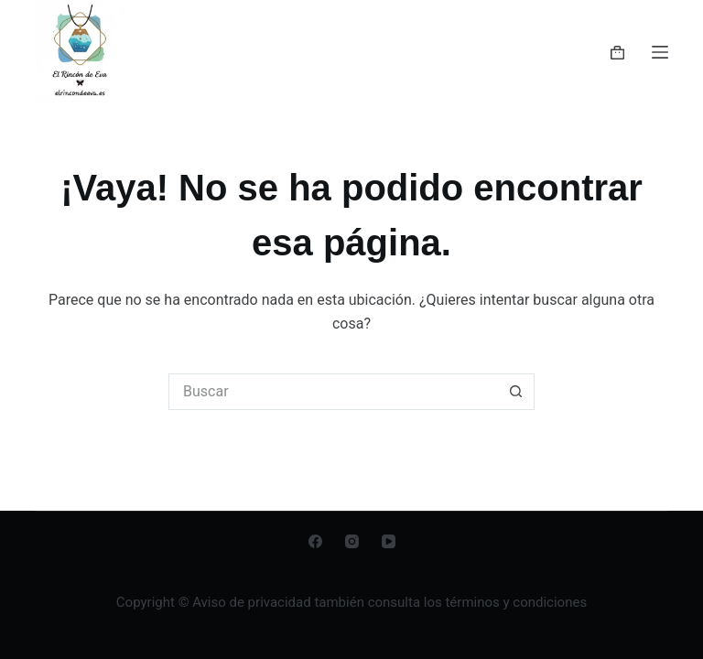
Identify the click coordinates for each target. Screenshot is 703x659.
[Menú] (660, 52)
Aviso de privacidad (253, 602)
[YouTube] (388, 541)
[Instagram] (352, 541)
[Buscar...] (333, 391)
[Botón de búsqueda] (516, 391)
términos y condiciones (516, 602)
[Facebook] (315, 541)
